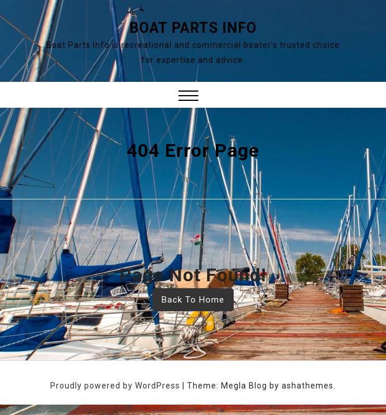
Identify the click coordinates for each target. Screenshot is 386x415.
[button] (188, 97)
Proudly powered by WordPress (116, 385)
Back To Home (193, 300)
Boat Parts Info (193, 28)
